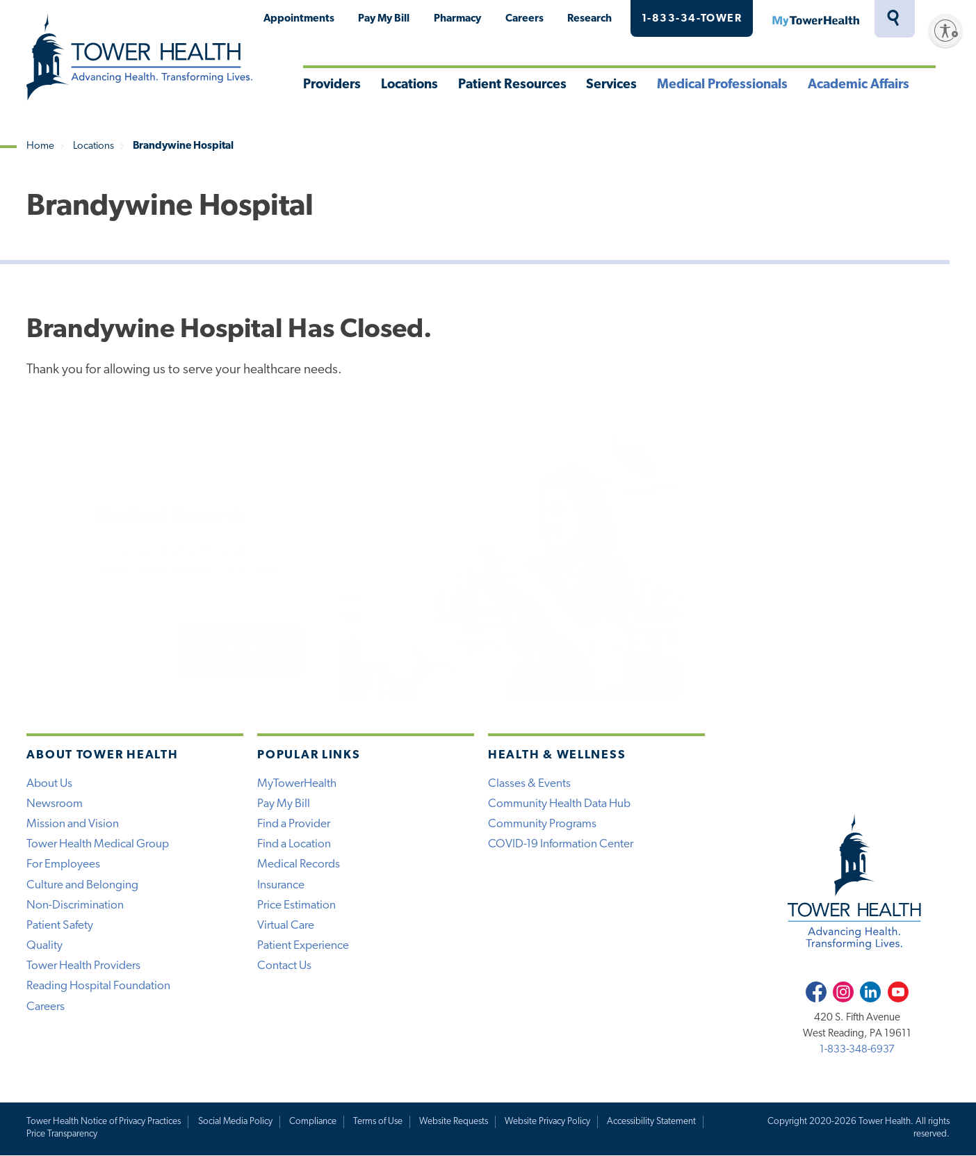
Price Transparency (61, 1134)
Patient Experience (303, 946)
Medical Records (298, 864)
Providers (332, 85)
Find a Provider (293, 824)
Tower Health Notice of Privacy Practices (103, 1121)
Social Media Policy (235, 1121)
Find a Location (294, 844)
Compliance (312, 1121)
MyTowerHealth (815, 18)
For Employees (63, 864)
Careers (524, 18)
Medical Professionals (722, 85)
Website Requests (453, 1121)
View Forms (240, 649)
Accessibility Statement (651, 1121)
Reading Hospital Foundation (98, 986)
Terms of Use (377, 1121)
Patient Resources (512, 85)
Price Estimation (296, 905)
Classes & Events (529, 784)
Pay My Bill (383, 18)
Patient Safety (59, 925)
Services (611, 85)
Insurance (280, 885)
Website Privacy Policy (547, 1121)
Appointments (298, 18)
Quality (44, 946)
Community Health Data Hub (559, 804)
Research (589, 18)
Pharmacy (457, 18)
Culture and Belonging (82, 885)
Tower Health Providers (83, 966)
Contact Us (284, 966)
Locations (409, 85)
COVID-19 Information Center (560, 844)
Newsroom (54, 804)
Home (40, 146)
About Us (49, 784)
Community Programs (542, 824)
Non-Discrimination (75, 905)
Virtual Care (285, 925)
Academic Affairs (858, 85)
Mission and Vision (72, 824)
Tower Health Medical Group (97, 844)
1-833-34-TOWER (692, 18)
